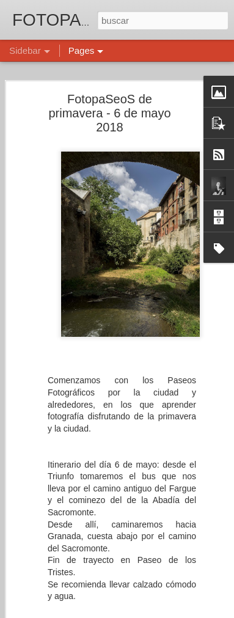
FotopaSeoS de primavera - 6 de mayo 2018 (109, 112)
